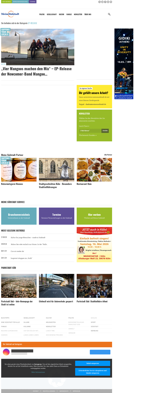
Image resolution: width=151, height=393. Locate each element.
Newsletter (78, 14)
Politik (41, 14)
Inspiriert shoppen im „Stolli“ (21, 258)
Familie (69, 14)
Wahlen (94, 318)
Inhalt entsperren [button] (92, 363)
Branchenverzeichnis (20, 1)
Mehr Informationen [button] (38, 372)
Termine (32, 1)
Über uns (87, 14)
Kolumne (27, 326)
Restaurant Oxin (84, 184)
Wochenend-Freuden (87, 135)
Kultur (61, 14)
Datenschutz (64, 391)
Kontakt (35, 391)
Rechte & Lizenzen (49, 391)
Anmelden (105, 130)
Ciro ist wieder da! (17, 251)
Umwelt (71, 329)
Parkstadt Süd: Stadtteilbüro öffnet (92, 302)
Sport (93, 322)
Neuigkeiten (51, 322)
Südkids (4, 335)
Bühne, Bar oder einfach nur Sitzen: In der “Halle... (29, 244)
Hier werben (6, 1)
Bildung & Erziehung (9, 331)
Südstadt (94, 326)
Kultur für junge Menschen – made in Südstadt (28, 238)
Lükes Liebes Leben (31, 335)
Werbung (94, 331)
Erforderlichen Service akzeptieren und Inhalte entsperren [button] (93, 372)
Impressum (76, 391)
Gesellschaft (52, 14)
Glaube (26, 322)
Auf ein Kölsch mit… (32, 331)
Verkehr (71, 333)
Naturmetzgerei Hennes (12, 184)
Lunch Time (83, 126)
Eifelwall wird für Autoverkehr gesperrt (56, 302)
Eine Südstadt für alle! (10, 322)
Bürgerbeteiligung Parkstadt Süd (76, 323)
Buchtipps (5, 318)
